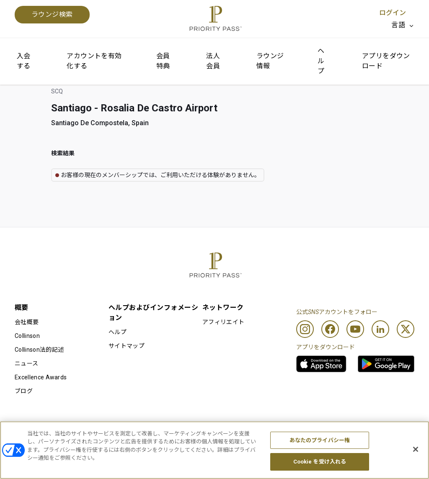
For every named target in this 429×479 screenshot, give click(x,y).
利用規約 (103, 434)
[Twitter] (405, 329)
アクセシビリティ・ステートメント (366, 434)
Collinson (27, 335)
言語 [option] (398, 25)
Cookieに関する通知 (194, 434)
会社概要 (27, 322)
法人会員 (213, 61)
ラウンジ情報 (270, 61)
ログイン (392, 13)
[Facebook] (330, 329)
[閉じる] (415, 466)
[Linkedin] (380, 329)
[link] (321, 363)
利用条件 (27, 434)
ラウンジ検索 (52, 14)
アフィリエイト (223, 322)
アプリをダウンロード (386, 61)
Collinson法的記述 (39, 349)
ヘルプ (321, 61)
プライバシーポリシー (273, 434)
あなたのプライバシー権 (319, 457)
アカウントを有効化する (94, 61)
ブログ (24, 391)
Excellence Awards (41, 377)
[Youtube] (355, 329)
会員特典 (163, 61)
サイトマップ (127, 346)
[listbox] (402, 25)
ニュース (26, 363)
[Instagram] (305, 329)
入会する (24, 61)
